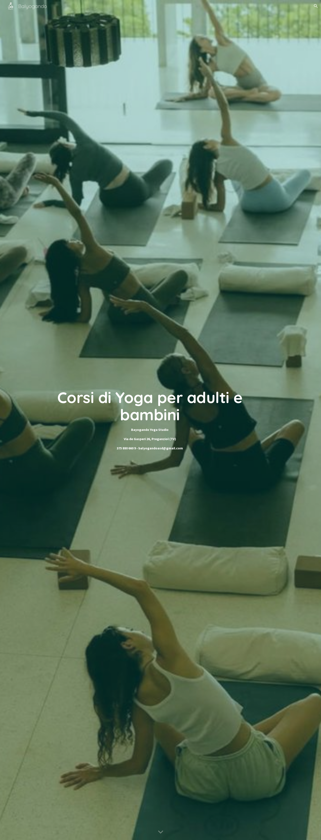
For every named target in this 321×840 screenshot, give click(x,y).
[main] (150, 420)
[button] (316, 6)
